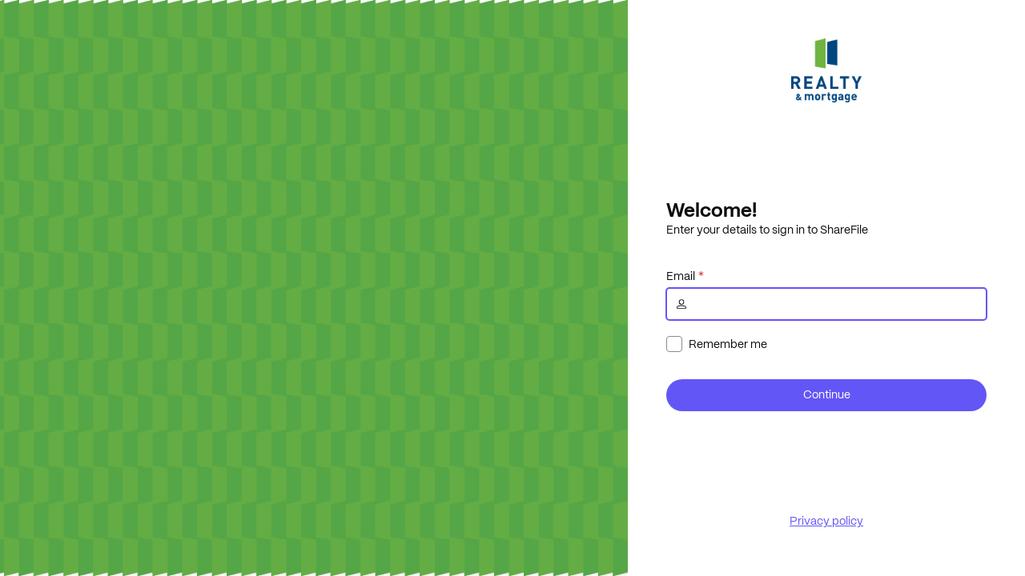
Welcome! (711, 209)
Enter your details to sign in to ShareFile (767, 229)
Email (680, 276)
